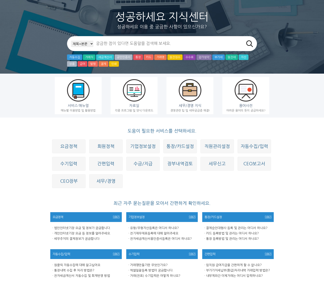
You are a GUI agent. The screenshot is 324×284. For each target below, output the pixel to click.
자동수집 (74, 57)
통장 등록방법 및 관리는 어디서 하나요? (232, 238)
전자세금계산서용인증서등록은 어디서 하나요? (161, 238)
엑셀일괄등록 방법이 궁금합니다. (151, 270)
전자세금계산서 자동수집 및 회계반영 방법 (82, 275)
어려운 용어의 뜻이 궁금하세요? (245, 95)
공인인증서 (123, 57)
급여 (82, 63)
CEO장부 (69, 181)
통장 (138, 57)
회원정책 (105, 146)
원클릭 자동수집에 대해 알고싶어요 (77, 265)
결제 (103, 63)
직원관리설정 (217, 146)
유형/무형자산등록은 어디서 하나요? (154, 228)
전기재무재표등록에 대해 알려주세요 (154, 233)
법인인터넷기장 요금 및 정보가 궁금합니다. (82, 228)
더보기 (116, 217)
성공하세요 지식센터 (162, 17)
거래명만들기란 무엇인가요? (149, 265)
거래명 (160, 57)
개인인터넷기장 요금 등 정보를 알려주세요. (82, 233)
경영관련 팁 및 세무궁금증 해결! (189, 95)
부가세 (219, 57)
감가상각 (204, 57)
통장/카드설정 (180, 146)
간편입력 (105, 164)
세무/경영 (106, 181)
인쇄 (114, 63)
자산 (243, 57)
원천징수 (175, 57)
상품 (72, 63)
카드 (148, 57)
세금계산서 (105, 57)
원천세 (232, 57)
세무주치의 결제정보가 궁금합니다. (77, 238)
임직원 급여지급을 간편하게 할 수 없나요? (234, 265)
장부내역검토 (180, 164)
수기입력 (68, 164)
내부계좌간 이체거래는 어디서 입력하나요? (234, 275)
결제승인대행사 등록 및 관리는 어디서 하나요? (236, 228)
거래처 (89, 57)
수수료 (189, 57)
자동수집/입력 (254, 146)
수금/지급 (143, 164)
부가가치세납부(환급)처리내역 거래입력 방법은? (238, 270)
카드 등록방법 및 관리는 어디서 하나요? (232, 233)
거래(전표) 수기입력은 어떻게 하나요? (155, 275)
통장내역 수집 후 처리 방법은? (74, 270)
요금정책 (68, 146)
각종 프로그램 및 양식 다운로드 (134, 95)
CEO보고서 (254, 164)
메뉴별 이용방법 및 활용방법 (78, 95)
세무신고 (217, 164)
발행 (93, 63)
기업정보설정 (143, 146)
